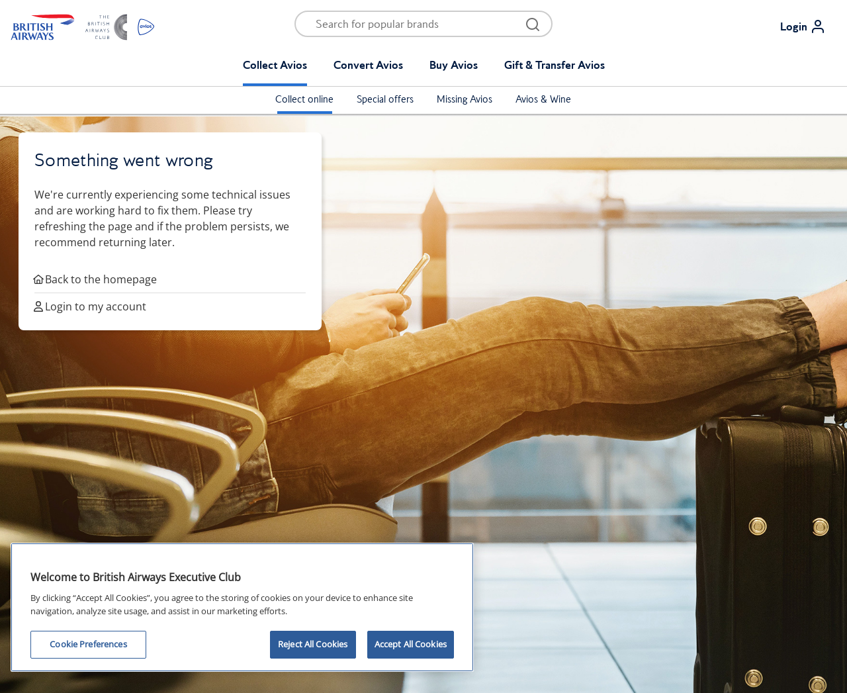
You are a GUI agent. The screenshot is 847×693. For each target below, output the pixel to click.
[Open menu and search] (415, 24)
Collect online (304, 99)
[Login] (808, 26)
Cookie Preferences (88, 644)
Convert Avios (368, 64)
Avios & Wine (543, 99)
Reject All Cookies (312, 644)
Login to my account (90, 306)
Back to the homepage (95, 279)
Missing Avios (464, 99)
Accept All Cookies (411, 644)
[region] (242, 607)
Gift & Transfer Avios (554, 64)
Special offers (385, 99)
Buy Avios (453, 64)
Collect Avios (275, 64)
